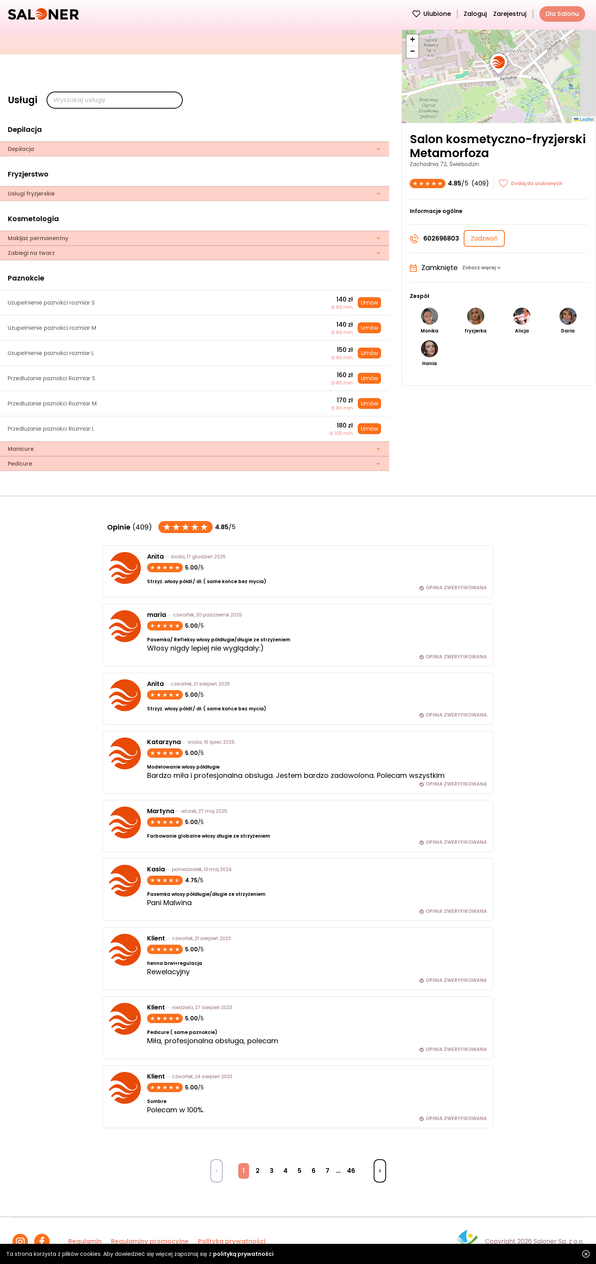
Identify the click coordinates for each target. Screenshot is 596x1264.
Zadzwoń (484, 238)
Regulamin (85, 1241)
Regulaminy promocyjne (150, 1241)
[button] (499, 64)
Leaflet (584, 119)
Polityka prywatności (231, 1241)
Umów (369, 302)
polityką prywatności (243, 1254)
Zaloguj (475, 13)
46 (351, 1170)
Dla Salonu (562, 13)
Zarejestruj (510, 13)
